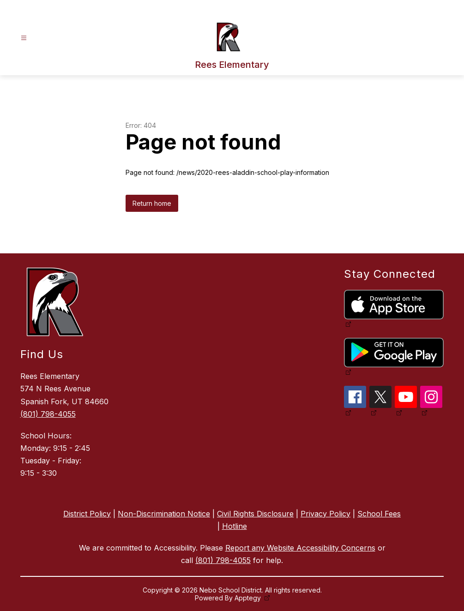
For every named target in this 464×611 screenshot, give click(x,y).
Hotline (234, 526)
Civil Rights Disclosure (255, 513)
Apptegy (249, 598)
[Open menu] (23, 38)
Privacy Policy (325, 513)
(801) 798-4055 (48, 414)
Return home (152, 203)
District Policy (87, 513)
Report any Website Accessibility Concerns (300, 547)
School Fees (379, 513)
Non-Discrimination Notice (164, 513)
